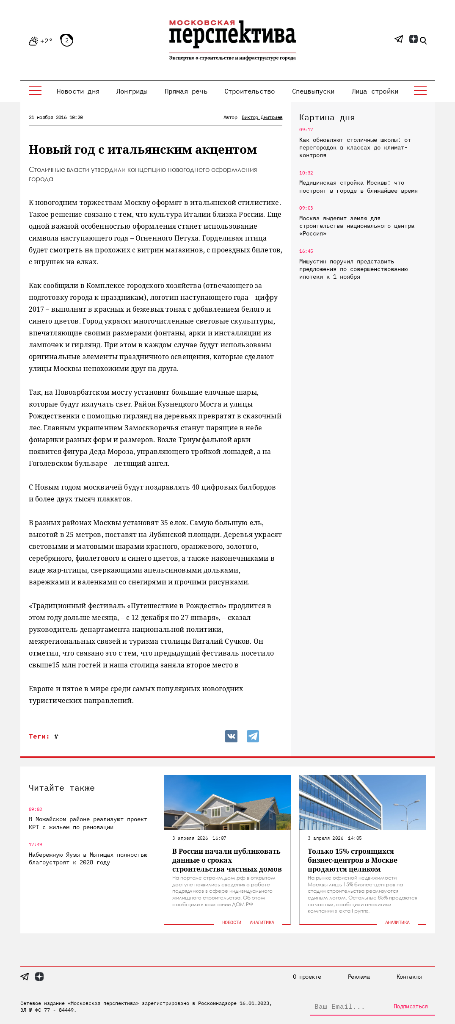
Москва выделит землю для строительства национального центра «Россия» (356, 225)
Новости (231, 922)
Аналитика (262, 922)
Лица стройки (375, 91)
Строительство (249, 91)
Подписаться (410, 1006)
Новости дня (78, 91)
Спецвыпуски (313, 91)
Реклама (359, 976)
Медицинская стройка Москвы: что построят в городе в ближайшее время (358, 186)
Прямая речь (186, 91)
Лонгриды (132, 91)
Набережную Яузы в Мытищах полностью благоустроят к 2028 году (88, 858)
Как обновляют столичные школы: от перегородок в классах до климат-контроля (355, 147)
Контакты (409, 976)
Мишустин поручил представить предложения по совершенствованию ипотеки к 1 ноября (353, 268)
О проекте (307, 976)
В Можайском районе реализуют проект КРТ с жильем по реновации (88, 822)
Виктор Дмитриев (262, 117)
